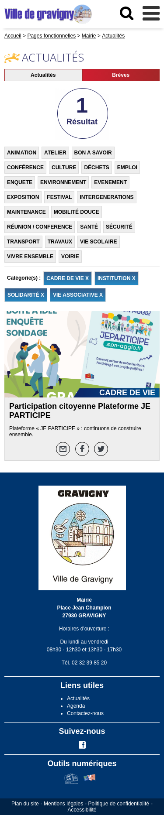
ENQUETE (19, 182)
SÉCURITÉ (119, 227)
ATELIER (55, 153)
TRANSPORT (23, 242)
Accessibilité (81, 810)
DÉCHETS (96, 167)
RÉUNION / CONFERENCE (39, 227)
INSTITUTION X (117, 278)
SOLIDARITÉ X (25, 295)
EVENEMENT (110, 182)
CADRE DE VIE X (67, 278)
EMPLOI (127, 167)
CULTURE (64, 167)
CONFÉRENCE (25, 167)
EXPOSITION (23, 197)
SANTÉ (89, 227)
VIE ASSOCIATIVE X (78, 295)
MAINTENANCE (26, 212)
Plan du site (25, 804)
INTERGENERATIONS (106, 197)
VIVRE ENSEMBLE (30, 256)
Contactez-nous (85, 713)
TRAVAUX (60, 242)
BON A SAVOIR (93, 153)
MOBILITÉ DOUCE (76, 212)
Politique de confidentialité (118, 804)
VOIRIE (70, 256)
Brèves (120, 75)
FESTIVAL (59, 197)
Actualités (43, 75)
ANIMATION (21, 153)
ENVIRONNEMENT (63, 182)
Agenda (76, 706)
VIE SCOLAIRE (98, 242)
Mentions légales (63, 804)
